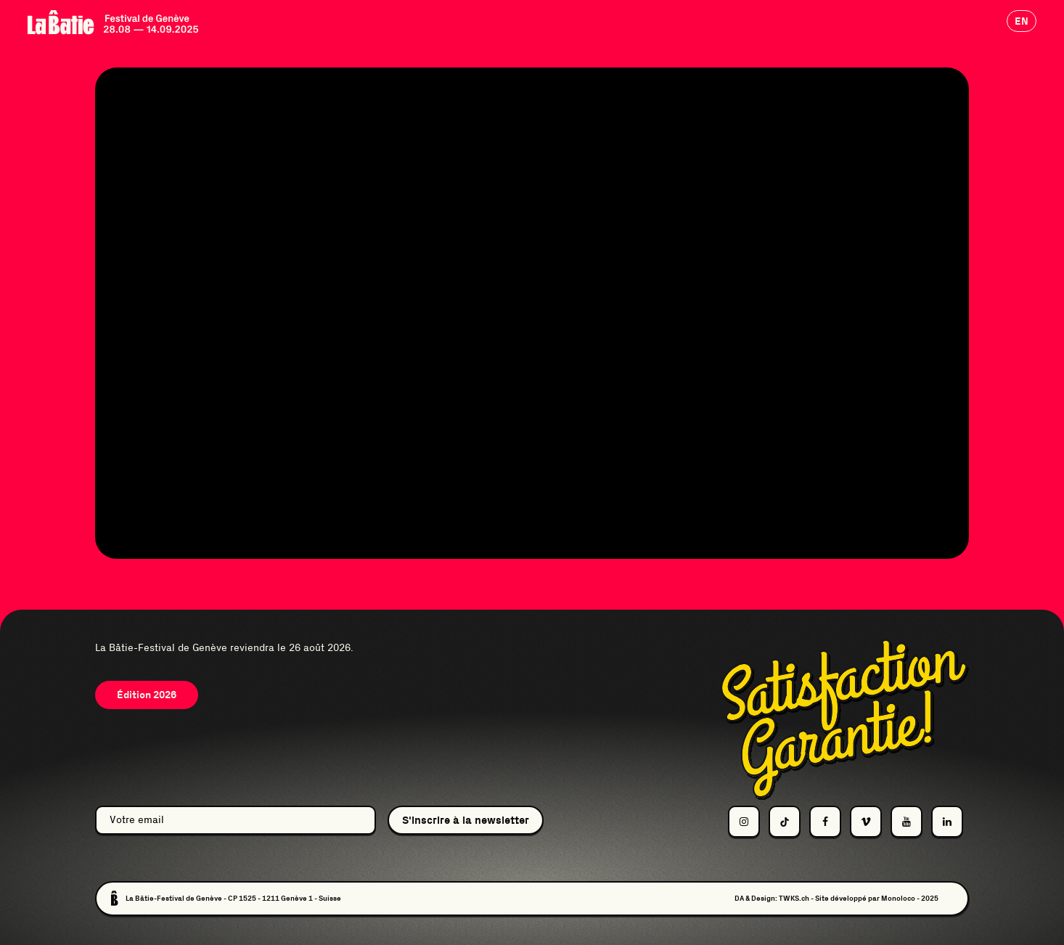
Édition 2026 (146, 694)
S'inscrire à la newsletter (465, 820)
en (1021, 21)
